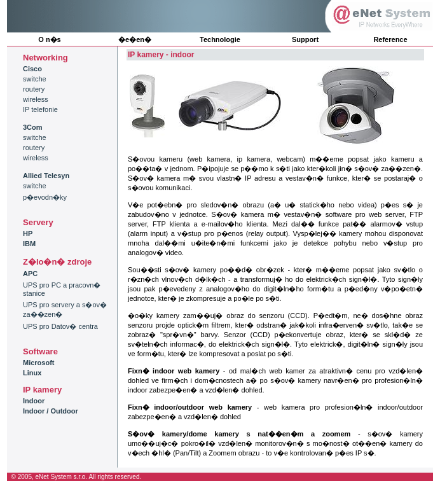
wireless (35, 99)
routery (34, 89)
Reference (390, 39)
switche (34, 79)
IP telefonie (40, 109)
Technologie (220, 39)
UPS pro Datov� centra (60, 326)
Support (305, 39)
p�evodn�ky (45, 197)
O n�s (49, 39)
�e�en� (134, 39)
